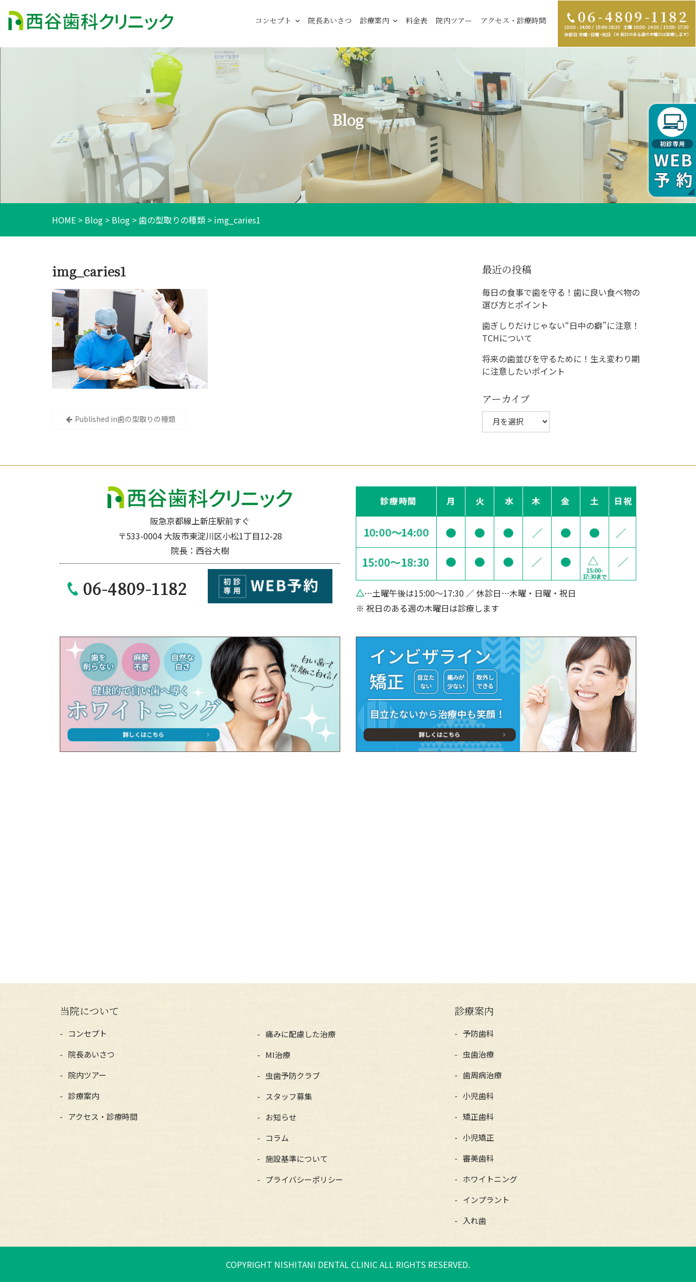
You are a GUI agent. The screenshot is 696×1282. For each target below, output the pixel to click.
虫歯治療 (478, 1054)
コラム (277, 1137)
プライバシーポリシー (304, 1179)
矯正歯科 (478, 1116)
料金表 (416, 20)
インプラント (486, 1199)
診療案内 (374, 20)
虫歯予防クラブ (292, 1075)
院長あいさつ (330, 20)
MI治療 (277, 1054)
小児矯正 (478, 1137)
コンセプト (273, 20)
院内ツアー (454, 20)
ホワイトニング (490, 1178)
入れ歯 (474, 1220)
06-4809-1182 (135, 588)
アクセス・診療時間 (513, 20)
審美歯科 (478, 1158)
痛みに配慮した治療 (300, 1033)
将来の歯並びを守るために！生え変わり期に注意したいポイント (561, 364)
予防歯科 (478, 1033)
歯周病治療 (482, 1074)
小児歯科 (478, 1095)
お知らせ (281, 1117)
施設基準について (296, 1158)
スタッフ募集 (288, 1096)
